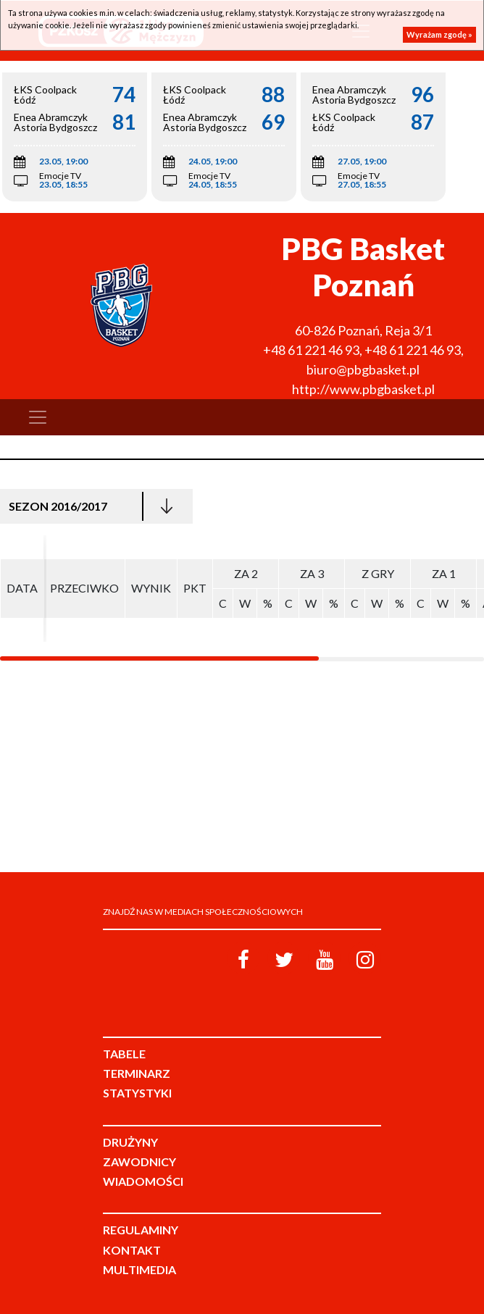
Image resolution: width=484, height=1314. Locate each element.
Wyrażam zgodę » (439, 34)
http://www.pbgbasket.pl (363, 389)
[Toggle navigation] (37, 417)
